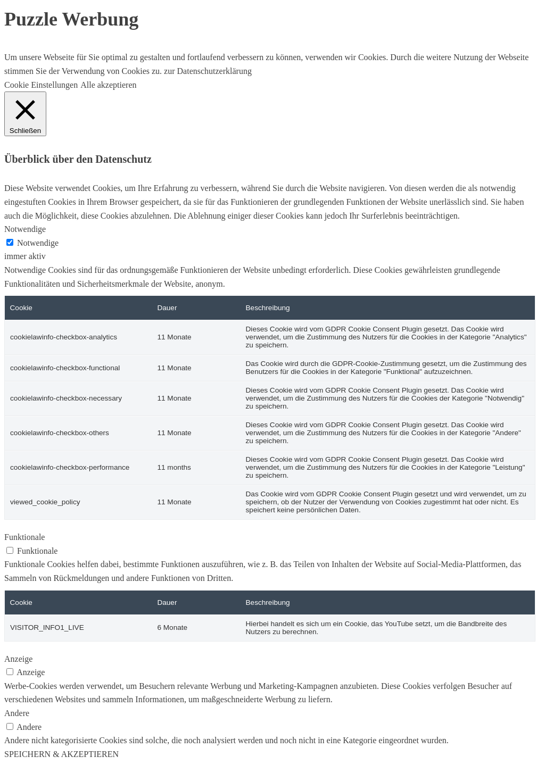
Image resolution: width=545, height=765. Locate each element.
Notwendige (38, 242)
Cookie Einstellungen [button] (41, 84)
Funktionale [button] (24, 537)
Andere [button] (16, 713)
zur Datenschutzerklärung (207, 71)
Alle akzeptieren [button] (108, 84)
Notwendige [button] (25, 229)
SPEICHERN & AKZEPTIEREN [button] (61, 754)
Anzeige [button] (18, 658)
